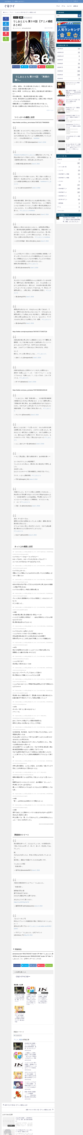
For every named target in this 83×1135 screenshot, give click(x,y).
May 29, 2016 (28, 935)
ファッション (68, 211)
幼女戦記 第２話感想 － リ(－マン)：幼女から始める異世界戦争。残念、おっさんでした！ (72, 219)
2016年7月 (68, 67)
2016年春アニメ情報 (69, 178)
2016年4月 (68, 79)
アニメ (60, 1)
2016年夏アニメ (69, 189)
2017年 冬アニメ (69, 200)
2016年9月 (68, 60)
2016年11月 (68, 56)
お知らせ (76, 1)
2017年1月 (68, 49)
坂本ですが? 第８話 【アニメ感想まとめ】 (17, 1061)
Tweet (5, 23)
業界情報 (69, 203)
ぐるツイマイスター (48, 27)
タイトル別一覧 (69, 167)
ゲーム (65, 1)
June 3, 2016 (42, 142)
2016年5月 (68, 75)
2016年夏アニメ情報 (69, 174)
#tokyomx (17, 154)
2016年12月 (68, 53)
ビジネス (69, 181)
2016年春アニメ (69, 192)
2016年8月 (68, 64)
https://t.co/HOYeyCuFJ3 (21, 902)
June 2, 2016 (36, 870)
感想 (21, 17)
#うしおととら (30, 154)
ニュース (70, 1)
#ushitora (36, 138)
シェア (6, 18)
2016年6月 (68, 71)
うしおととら (29, 17)
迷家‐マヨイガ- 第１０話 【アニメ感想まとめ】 (38, 1066)
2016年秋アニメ (69, 196)
